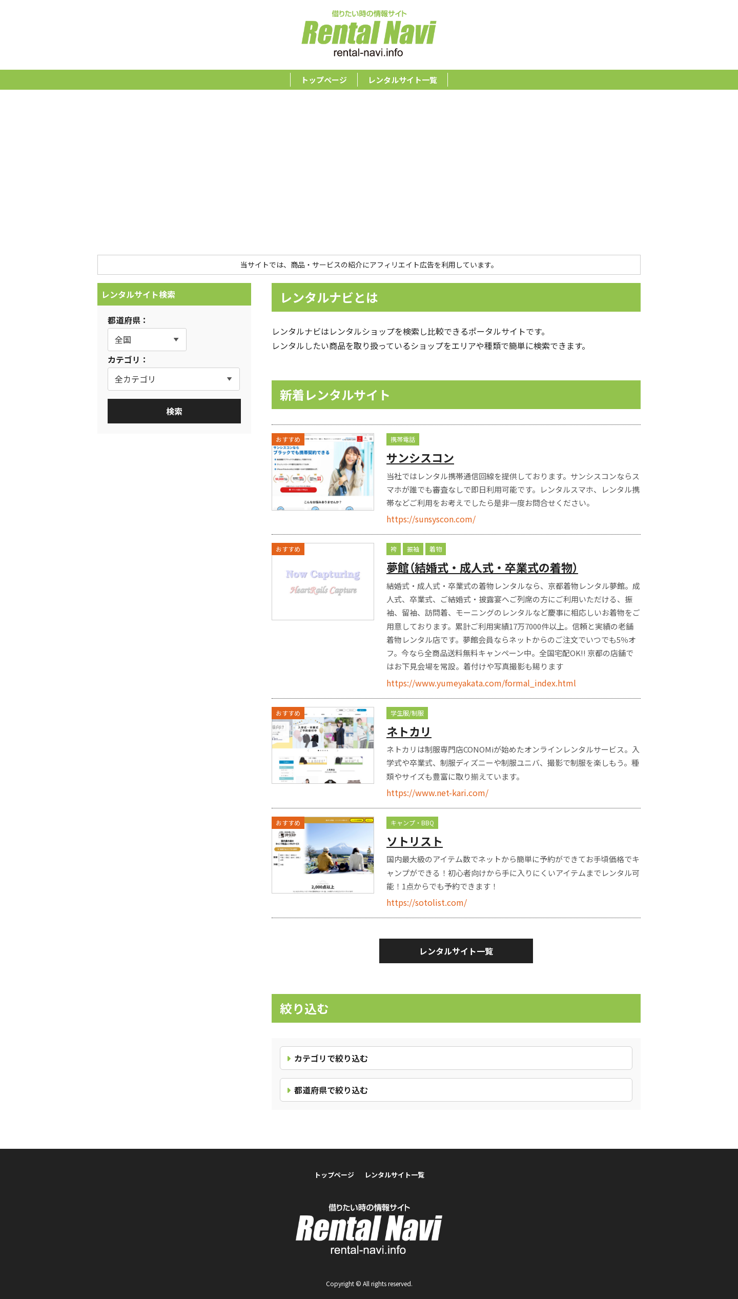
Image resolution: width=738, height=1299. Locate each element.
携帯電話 (403, 439)
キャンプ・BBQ (412, 822)
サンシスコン (420, 457)
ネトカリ (409, 731)
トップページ (324, 79)
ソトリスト (414, 841)
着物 (435, 548)
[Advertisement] (369, 178)
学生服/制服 (407, 712)
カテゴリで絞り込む (331, 1058)
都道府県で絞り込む (331, 1090)
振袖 (413, 548)
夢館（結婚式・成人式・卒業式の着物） (482, 567)
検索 (174, 411)
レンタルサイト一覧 (402, 79)
